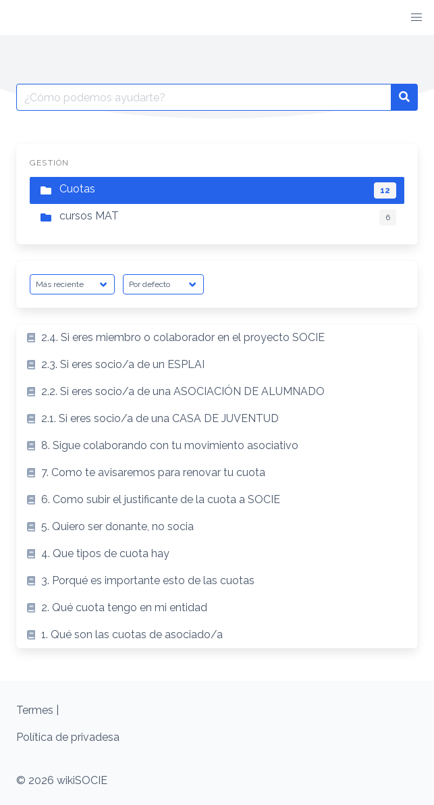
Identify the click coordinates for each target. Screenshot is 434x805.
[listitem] (217, 337)
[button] (416, 17)
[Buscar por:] (203, 97)
